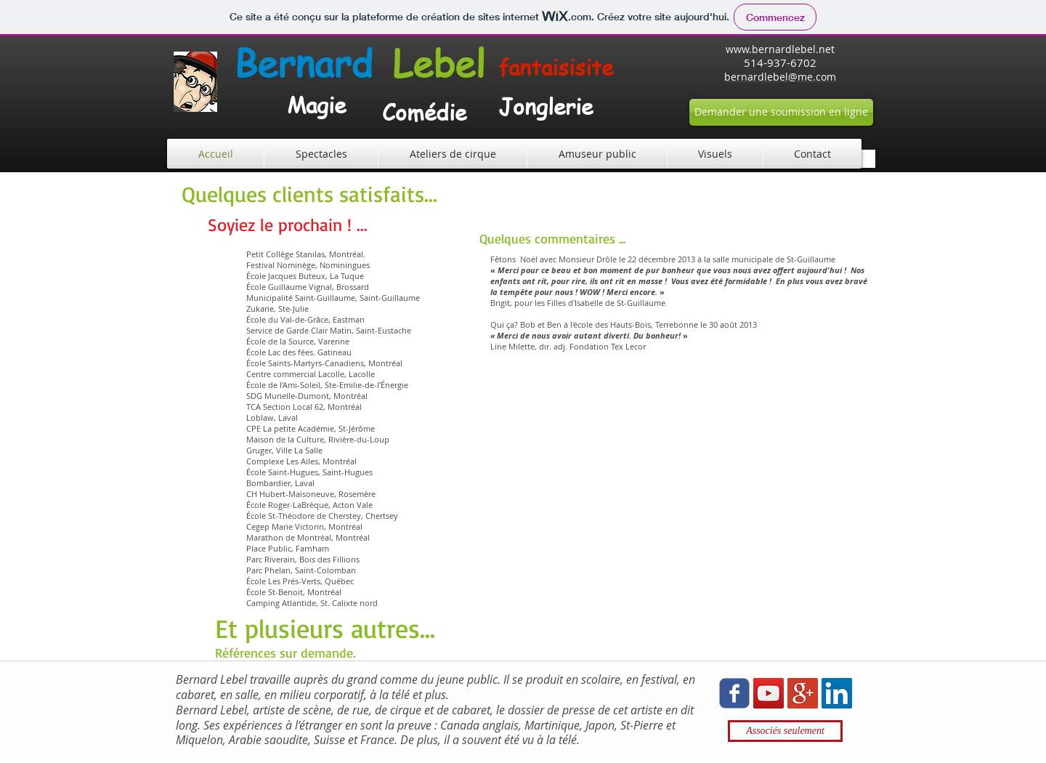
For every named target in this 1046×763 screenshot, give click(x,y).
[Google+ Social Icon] (802, 693)
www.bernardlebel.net (780, 49)
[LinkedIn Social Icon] (837, 693)
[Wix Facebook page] (734, 693)
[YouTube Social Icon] (768, 693)
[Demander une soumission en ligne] (781, 112)
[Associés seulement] (785, 731)
